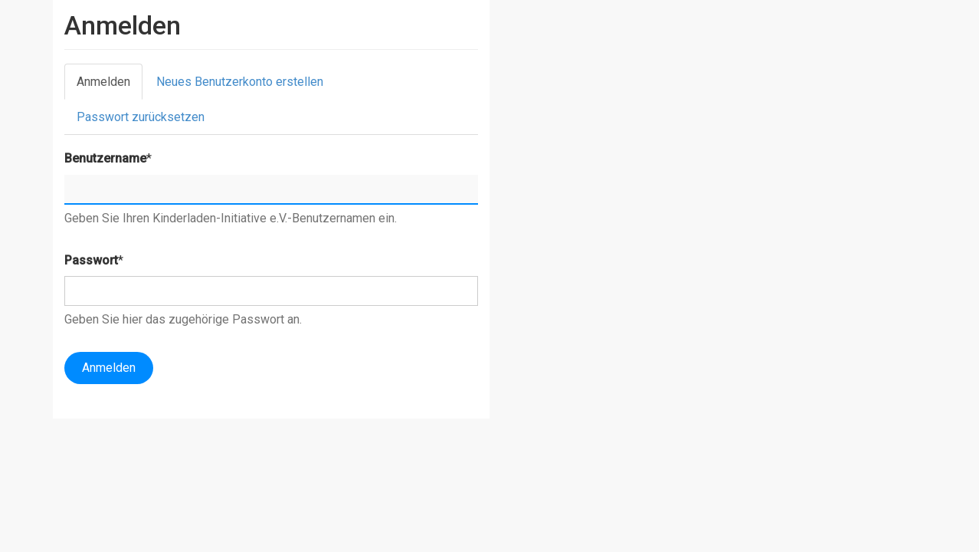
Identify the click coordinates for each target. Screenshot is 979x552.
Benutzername (105, 158)
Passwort (91, 260)
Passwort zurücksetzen (141, 117)
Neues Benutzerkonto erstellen (239, 81)
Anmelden (109, 86)
